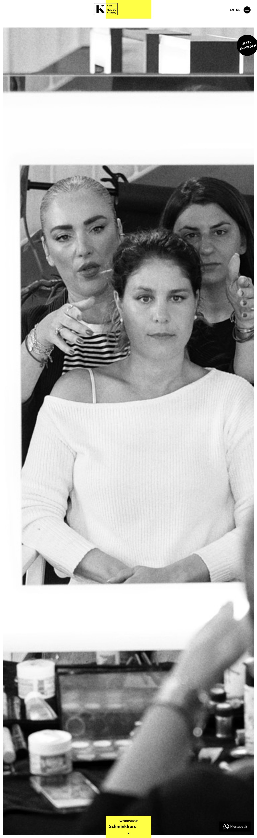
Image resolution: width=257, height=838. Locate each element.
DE (238, 10)
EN (232, 10)
